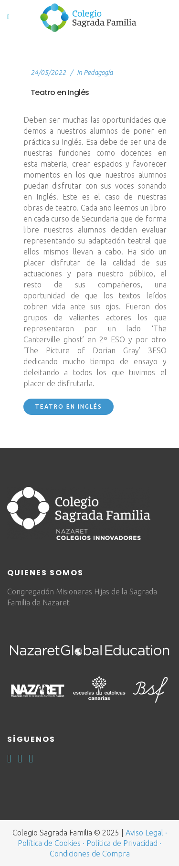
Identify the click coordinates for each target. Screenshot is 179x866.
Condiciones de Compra (90, 853)
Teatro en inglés (68, 406)
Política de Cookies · (51, 843)
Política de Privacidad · (123, 843)
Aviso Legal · (146, 832)
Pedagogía (98, 72)
